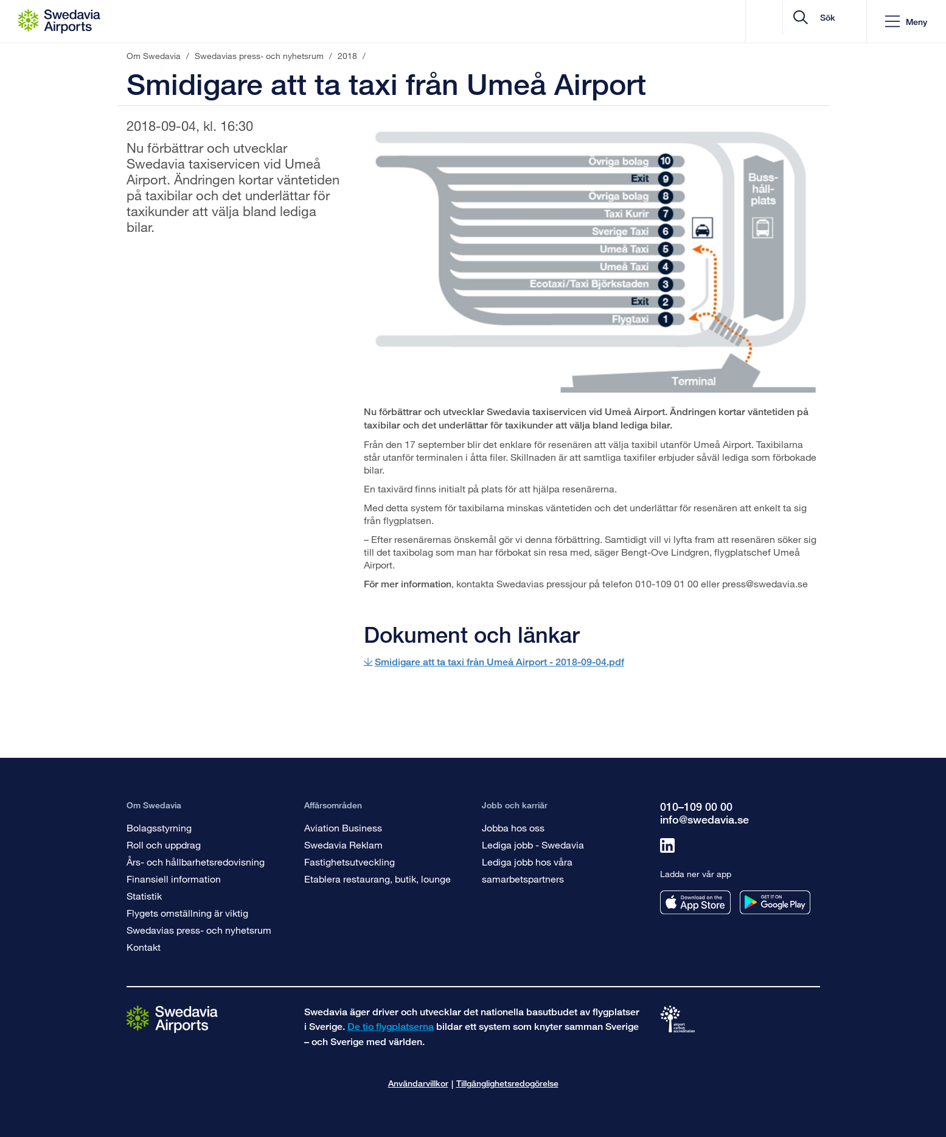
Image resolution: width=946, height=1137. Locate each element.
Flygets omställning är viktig (187, 912)
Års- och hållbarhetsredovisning (196, 861)
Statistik (144, 895)
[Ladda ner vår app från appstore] (695, 902)
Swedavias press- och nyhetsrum (199, 930)
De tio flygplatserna (390, 1026)
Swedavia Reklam (343, 844)
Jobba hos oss (513, 827)
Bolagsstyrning (159, 827)
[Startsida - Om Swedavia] (59, 21)
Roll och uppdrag (164, 844)
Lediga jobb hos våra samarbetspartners (527, 870)
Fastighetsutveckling (349, 861)
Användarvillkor (418, 1083)
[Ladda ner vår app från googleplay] (775, 902)
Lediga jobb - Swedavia (533, 844)
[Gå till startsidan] (172, 1018)
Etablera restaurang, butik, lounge (377, 878)
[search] (784, 21)
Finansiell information (174, 878)
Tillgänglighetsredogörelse (507, 1083)
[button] (906, 21)
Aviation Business (343, 827)
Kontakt (144, 947)
